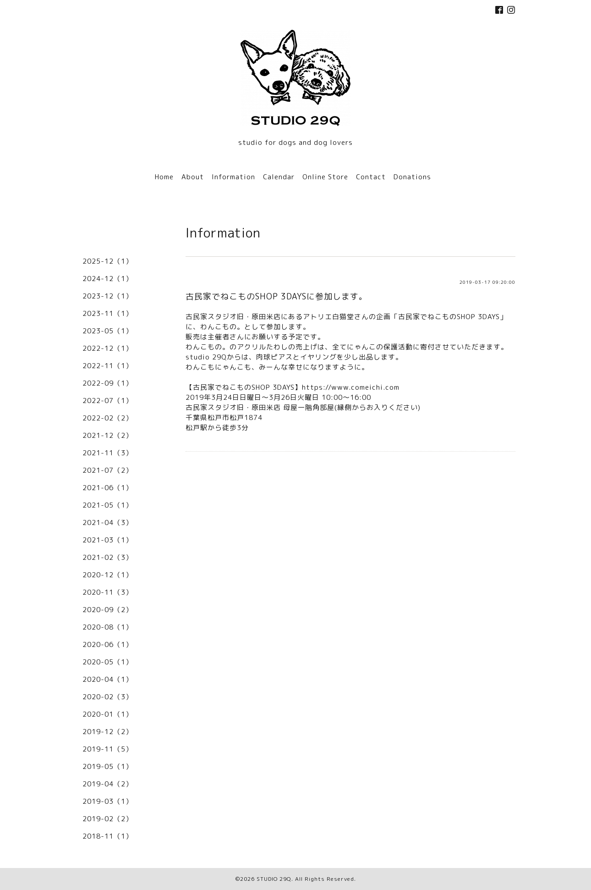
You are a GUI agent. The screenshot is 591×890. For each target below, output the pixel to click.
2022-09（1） (107, 383)
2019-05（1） (107, 766)
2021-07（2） (107, 470)
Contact (371, 177)
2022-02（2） (107, 418)
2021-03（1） (107, 540)
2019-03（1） (107, 801)
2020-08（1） (107, 627)
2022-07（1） (107, 400)
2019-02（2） (107, 819)
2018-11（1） (107, 836)
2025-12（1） (107, 261)
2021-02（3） (107, 557)
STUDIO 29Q (274, 879)
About (192, 177)
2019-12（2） (107, 731)
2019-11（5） (107, 749)
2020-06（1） (107, 644)
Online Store (325, 177)
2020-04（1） (107, 679)
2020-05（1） (107, 662)
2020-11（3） (107, 592)
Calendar (279, 177)
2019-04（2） (107, 784)
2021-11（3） (107, 453)
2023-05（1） (107, 331)
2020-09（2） (107, 609)
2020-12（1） (107, 575)
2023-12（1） (107, 296)
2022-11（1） (107, 365)
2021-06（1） (107, 487)
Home (164, 177)
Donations (412, 177)
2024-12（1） (107, 278)
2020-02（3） (107, 697)
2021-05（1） (107, 505)
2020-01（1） (107, 714)
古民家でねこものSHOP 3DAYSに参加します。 (276, 296)
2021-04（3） (107, 522)
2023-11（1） (107, 313)
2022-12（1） (107, 348)
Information (233, 177)
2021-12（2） (107, 435)
